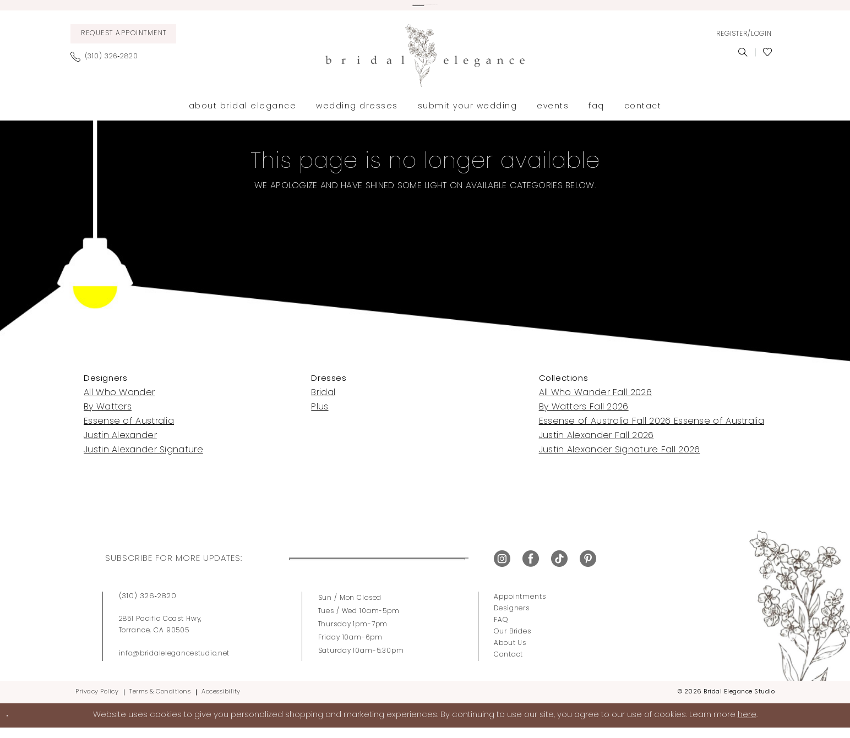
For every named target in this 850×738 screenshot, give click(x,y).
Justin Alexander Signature (143, 459)
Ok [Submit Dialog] (19, 724)
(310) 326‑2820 (148, 605)
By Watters (108, 416)
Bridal (323, 402)
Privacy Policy (96, 701)
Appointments (520, 606)
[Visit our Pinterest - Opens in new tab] (588, 568)
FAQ (501, 629)
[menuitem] (123, 43)
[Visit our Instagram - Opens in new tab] (502, 568)
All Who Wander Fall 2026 (595, 402)
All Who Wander (119, 402)
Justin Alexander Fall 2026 (596, 445)
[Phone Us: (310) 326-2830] (108, 66)
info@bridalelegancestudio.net (174, 663)
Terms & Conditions (159, 701)
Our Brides (512, 641)
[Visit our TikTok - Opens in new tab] (559, 568)
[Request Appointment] (123, 43)
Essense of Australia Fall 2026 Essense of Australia (651, 431)
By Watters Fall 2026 (584, 416)
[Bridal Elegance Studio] (425, 65)
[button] (744, 43)
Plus (319, 416)
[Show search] (743, 62)
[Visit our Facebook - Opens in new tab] (531, 568)
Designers (512, 618)
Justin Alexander (120, 445)
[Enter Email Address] (350, 568)
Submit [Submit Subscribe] (444, 568)
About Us (510, 652)
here (747, 724)
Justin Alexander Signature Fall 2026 (619, 459)
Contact (508, 664)
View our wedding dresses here (349, 10)
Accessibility (221, 701)
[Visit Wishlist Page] (767, 62)
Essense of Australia (129, 431)
